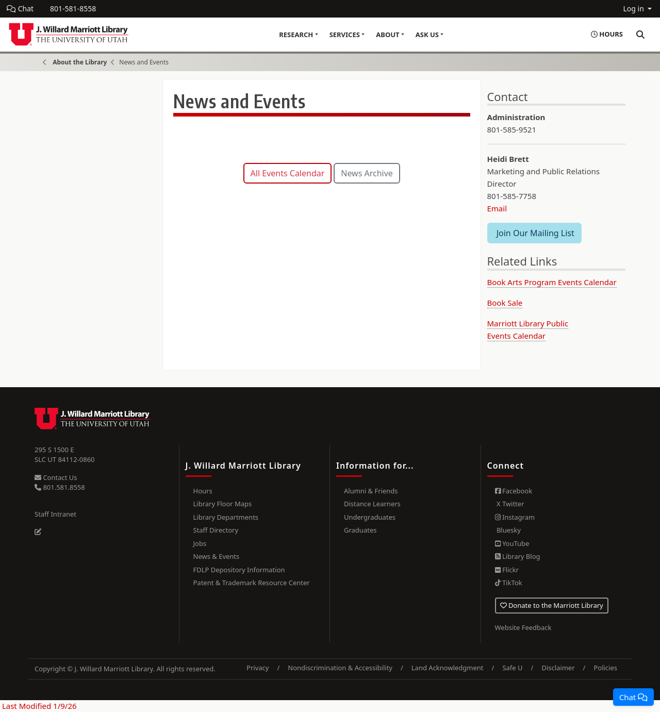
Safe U (512, 667)
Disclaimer (557, 667)
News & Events (216, 556)
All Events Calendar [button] (288, 173)
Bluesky (508, 530)
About (387, 34)
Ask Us (427, 34)
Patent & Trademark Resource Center (251, 582)
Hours (202, 490)
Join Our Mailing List (534, 233)
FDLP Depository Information (239, 569)
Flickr (507, 569)
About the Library (80, 62)
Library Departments (226, 517)
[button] (633, 697)
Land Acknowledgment (447, 667)
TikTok (508, 582)
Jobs (200, 543)
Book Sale (505, 302)
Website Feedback (523, 627)
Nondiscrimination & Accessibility (340, 667)
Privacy (257, 667)
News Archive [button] (367, 173)
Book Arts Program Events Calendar (552, 282)
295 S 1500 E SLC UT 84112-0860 (65, 455)
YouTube (512, 543)
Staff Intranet (55, 514)
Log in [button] (634, 8)
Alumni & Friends (371, 490)
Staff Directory (216, 530)
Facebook (514, 490)
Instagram (515, 517)
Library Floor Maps (222, 503)
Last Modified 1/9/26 (38, 706)
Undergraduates (369, 517)
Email (497, 208)
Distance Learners (372, 503)
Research (296, 34)
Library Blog (517, 556)
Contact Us (56, 477)
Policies (605, 667)
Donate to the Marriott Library (551, 605)
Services (344, 34)
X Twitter (509, 503)
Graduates (360, 530)
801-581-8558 (73, 8)
